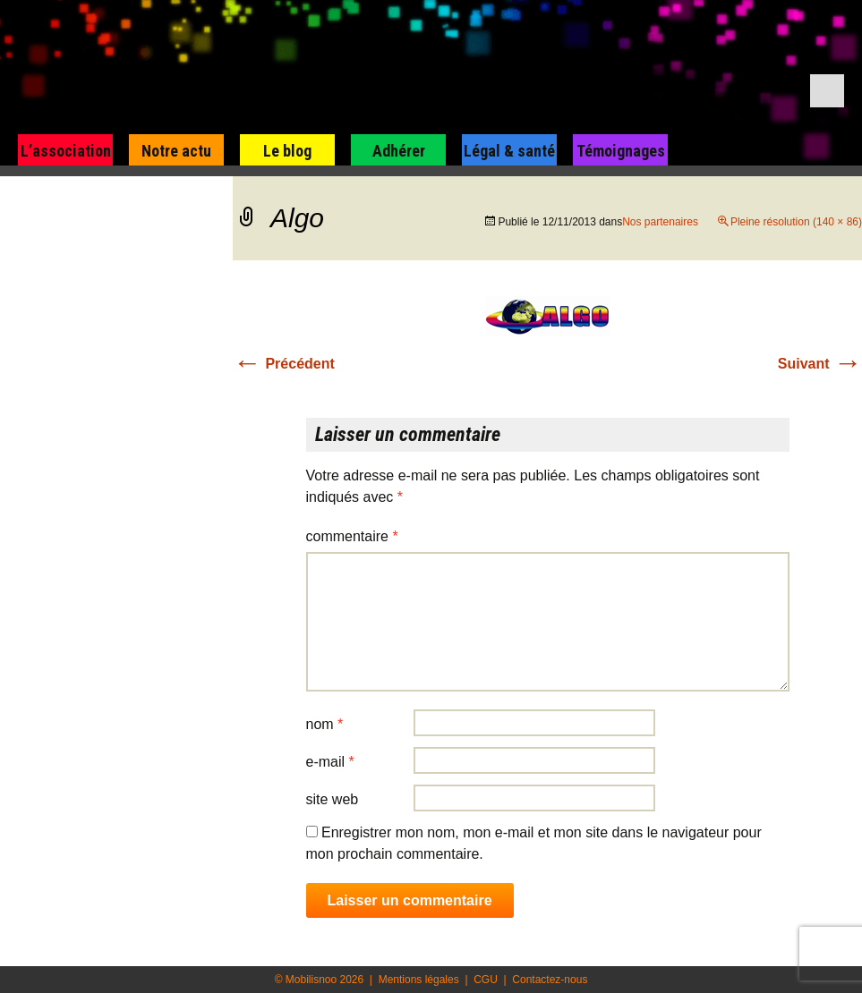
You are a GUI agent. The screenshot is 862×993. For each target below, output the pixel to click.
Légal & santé (509, 150)
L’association (66, 150)
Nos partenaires (660, 222)
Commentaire (352, 536)
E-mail (330, 761)
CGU (486, 979)
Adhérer (398, 150)
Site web (332, 799)
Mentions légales (419, 979)
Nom (325, 724)
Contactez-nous (549, 979)
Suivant (820, 363)
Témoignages (620, 150)
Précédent (284, 363)
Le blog (287, 150)
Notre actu (176, 150)
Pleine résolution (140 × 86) (796, 222)
